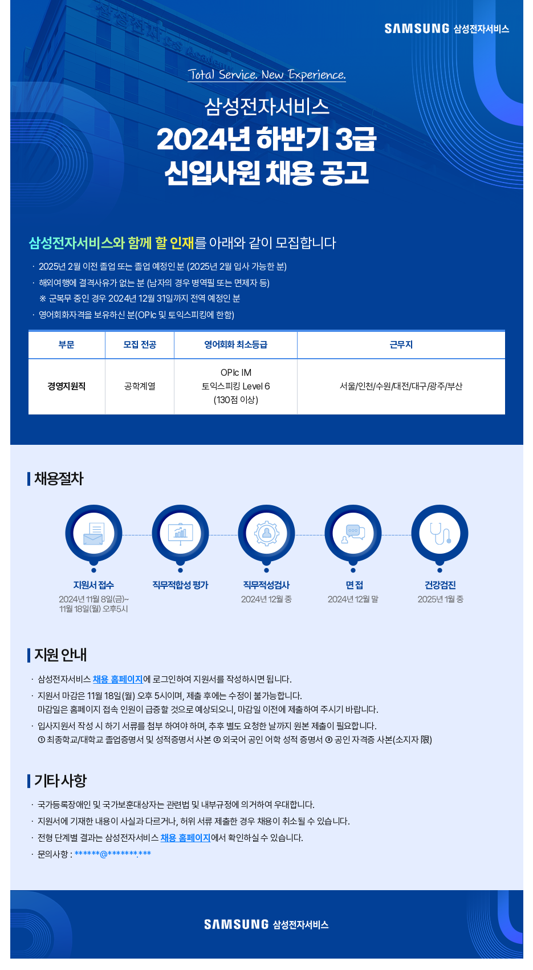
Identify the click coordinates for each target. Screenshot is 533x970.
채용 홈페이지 (118, 679)
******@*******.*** (112, 854)
